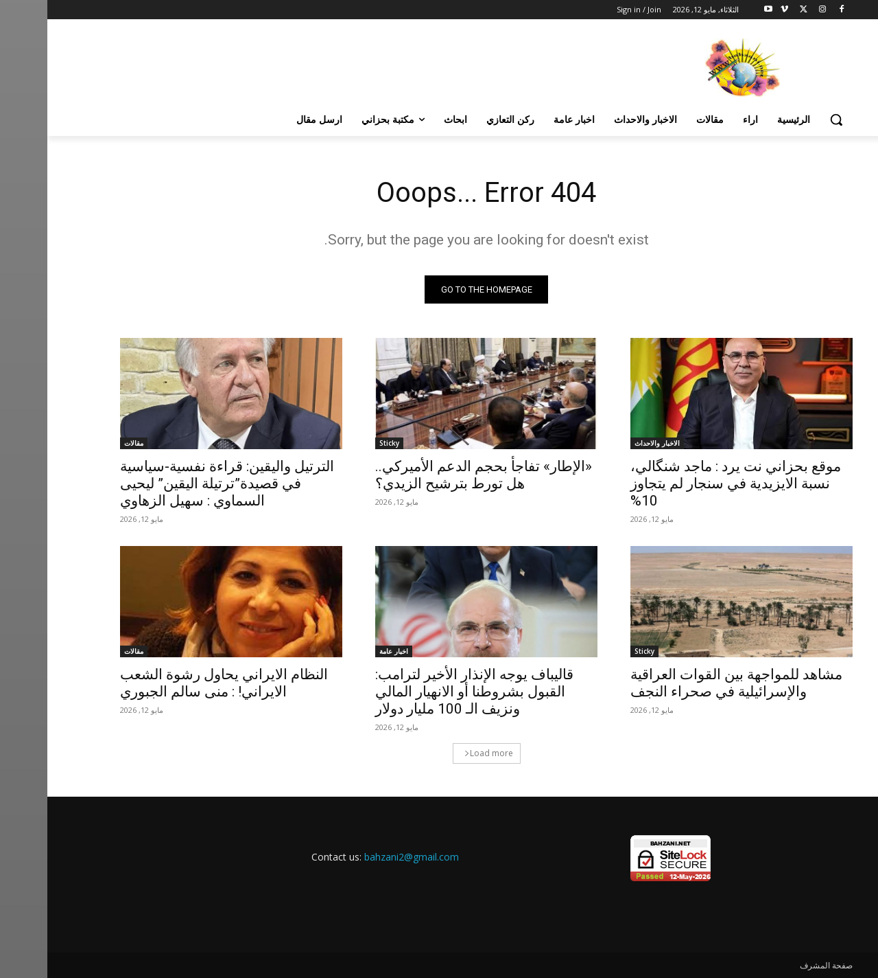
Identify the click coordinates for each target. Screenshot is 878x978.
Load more (441, 753)
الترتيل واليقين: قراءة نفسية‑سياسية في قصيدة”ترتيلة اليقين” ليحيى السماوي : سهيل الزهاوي (180, 483)
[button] (788, 119)
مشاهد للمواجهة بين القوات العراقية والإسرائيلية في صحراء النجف (689, 683)
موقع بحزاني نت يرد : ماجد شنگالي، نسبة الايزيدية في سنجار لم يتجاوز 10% (688, 483)
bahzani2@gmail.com (364, 856)
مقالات (86, 443)
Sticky (342, 443)
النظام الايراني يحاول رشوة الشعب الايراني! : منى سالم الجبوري (177, 683)
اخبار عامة (346, 651)
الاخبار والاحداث (609, 443)
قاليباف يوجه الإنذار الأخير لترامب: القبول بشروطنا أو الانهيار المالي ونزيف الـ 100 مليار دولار (427, 691)
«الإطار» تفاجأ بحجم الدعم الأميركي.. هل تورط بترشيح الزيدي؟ (436, 475)
